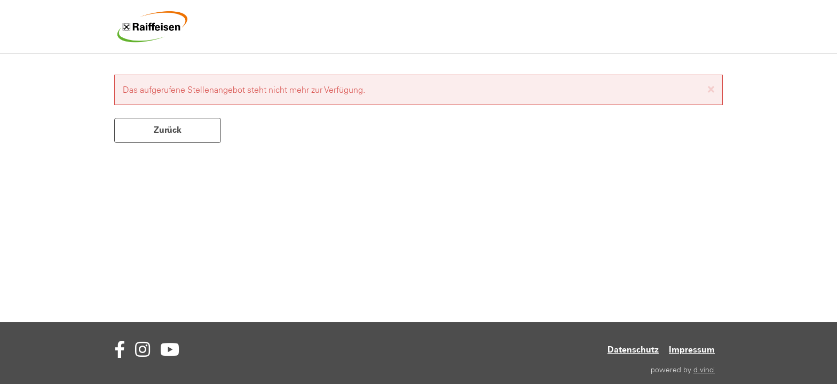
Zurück (167, 130)
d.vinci (704, 369)
